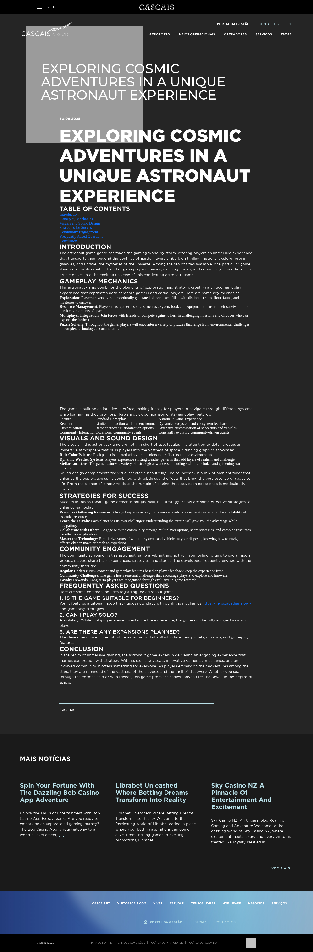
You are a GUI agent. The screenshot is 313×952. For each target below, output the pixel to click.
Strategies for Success (76, 227)
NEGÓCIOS (256, 903)
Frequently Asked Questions (81, 236)
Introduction (69, 214)
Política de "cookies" (202, 942)
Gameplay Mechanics (76, 219)
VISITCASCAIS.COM (131, 903)
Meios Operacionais (197, 34)
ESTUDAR (177, 903)
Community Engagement (79, 232)
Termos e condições (131, 942)
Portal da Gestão (233, 24)
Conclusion (68, 241)
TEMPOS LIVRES (203, 903)
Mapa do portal (100, 942)
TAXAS (286, 34)
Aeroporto (159, 34)
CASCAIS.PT (101, 903)
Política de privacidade (166, 942)
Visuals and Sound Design (80, 223)
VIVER (158, 903)
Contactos (268, 24)
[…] (62, 835)
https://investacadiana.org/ (227, 603)
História (199, 922)
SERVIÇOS (279, 903)
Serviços (263, 34)
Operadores (235, 34)
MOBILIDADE (231, 903)
